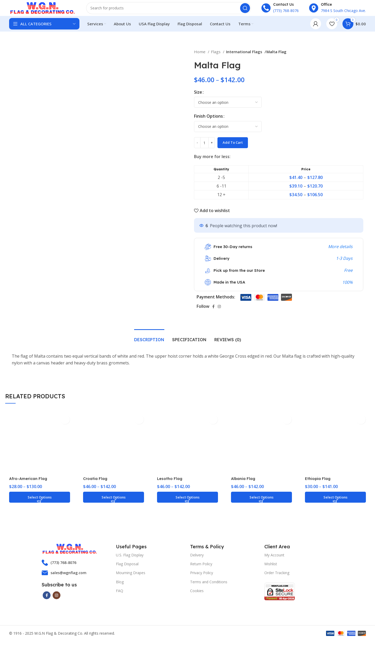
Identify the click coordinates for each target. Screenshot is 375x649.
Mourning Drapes (130, 578)
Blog (120, 588)
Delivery (197, 561)
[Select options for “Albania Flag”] (261, 503)
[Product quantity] (204, 148)
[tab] (149, 343)
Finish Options (208, 122)
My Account (274, 561)
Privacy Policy (201, 578)
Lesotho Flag (171, 484)
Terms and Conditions (208, 588)
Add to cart (233, 148)
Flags (216, 58)
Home (200, 58)
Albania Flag (244, 484)
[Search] (170, 12)
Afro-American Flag (30, 484)
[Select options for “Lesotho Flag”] (187, 503)
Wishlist (270, 570)
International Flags (244, 58)
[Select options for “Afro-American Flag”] (39, 503)
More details (340, 253)
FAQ (119, 596)
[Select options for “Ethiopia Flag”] (335, 503)
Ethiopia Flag (319, 484)
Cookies (197, 596)
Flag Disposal (127, 570)
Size (198, 98)
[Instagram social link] (219, 312)
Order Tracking (276, 578)
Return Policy (201, 570)
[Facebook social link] (213, 312)
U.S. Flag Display (129, 561)
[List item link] (76, 569)
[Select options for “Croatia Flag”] (113, 503)
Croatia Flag (96, 484)
